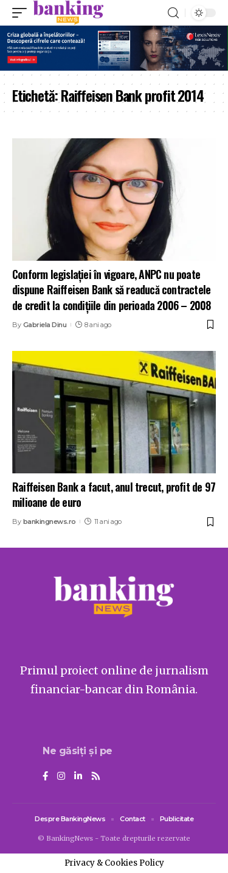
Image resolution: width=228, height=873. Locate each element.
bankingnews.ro (49, 521)
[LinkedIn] (78, 776)
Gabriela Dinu (45, 324)
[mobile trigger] (22, 13)
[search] (173, 13)
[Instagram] (61, 776)
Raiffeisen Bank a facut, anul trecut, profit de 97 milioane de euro (113, 494)
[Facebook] (45, 776)
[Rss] (95, 776)
